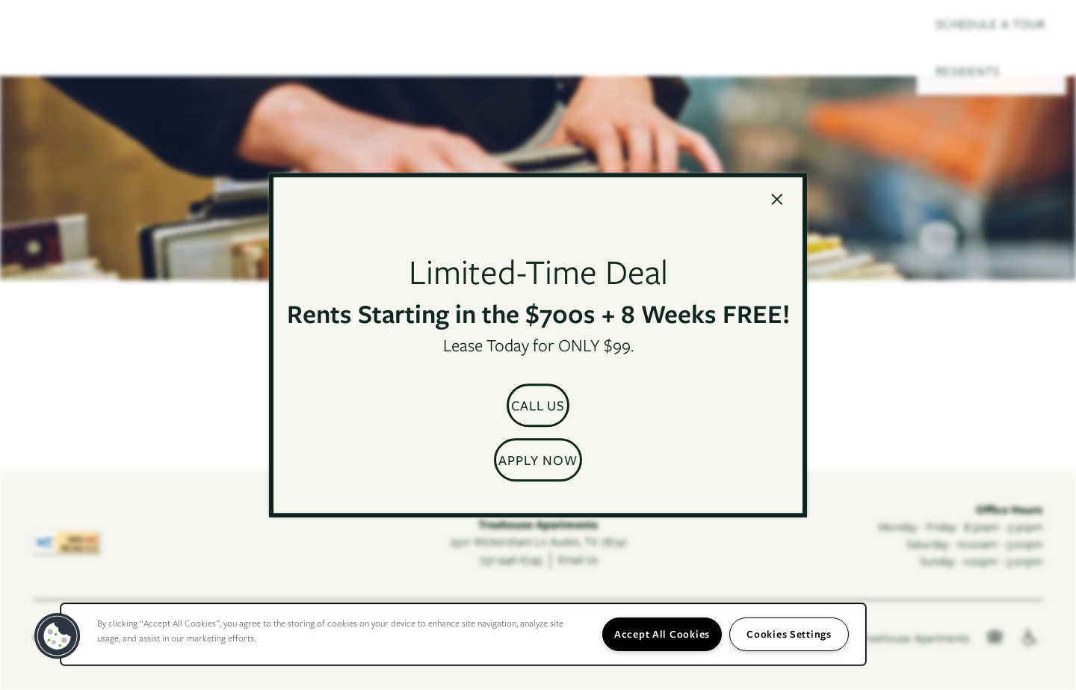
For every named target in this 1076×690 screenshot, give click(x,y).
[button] (538, 405)
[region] (463, 634)
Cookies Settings (789, 634)
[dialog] (538, 345)
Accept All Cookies (662, 634)
